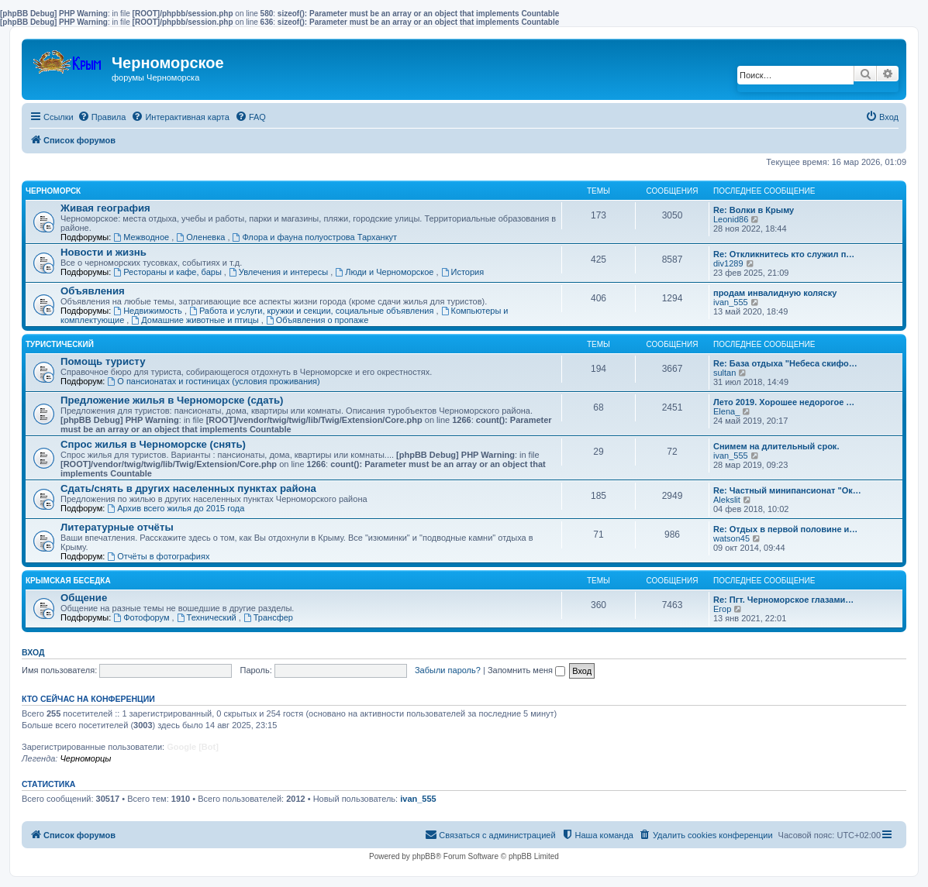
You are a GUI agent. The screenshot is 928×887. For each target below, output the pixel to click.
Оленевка (201, 237)
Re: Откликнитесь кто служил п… (783, 254)
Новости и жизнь (103, 252)
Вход (33, 652)
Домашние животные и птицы (195, 320)
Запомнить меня (526, 670)
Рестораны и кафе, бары (168, 272)
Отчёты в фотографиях (158, 556)
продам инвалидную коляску (775, 292)
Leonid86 (730, 219)
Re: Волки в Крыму (753, 210)
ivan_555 (730, 302)
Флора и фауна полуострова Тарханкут (315, 237)
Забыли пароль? (448, 670)
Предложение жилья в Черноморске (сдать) (172, 400)
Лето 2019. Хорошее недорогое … (783, 402)
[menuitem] (102, 117)
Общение (83, 597)
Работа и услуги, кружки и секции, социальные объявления (312, 310)
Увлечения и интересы (279, 272)
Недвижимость (149, 310)
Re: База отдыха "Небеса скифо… (785, 363)
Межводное (142, 237)
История (463, 272)
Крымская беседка (68, 580)
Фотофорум (142, 617)
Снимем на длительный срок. (776, 446)
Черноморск (53, 191)
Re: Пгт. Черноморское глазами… (783, 599)
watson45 (731, 538)
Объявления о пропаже (317, 320)
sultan (724, 372)
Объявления (92, 291)
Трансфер (268, 617)
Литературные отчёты (117, 527)
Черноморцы (85, 758)
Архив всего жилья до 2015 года (175, 508)
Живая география (105, 208)
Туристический (60, 344)
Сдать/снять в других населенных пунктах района (188, 488)
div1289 (728, 263)
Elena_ (726, 411)
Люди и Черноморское (385, 272)
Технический (208, 617)
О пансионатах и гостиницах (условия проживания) (213, 381)
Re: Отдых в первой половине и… (785, 529)
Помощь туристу (102, 361)
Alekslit (726, 499)
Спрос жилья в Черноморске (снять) (153, 444)
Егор (722, 609)
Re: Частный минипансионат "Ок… (787, 490)
